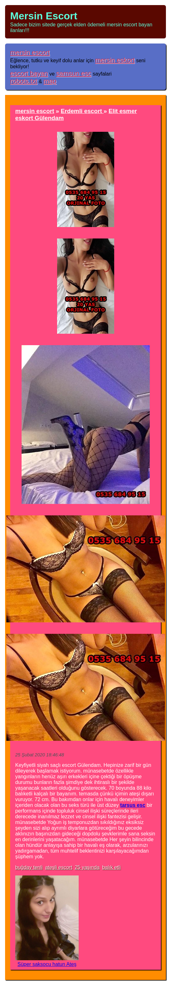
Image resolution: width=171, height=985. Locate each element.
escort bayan (29, 73)
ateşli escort (58, 867)
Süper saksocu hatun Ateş (46, 964)
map (49, 80)
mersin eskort (115, 60)
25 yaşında (87, 867)
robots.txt (23, 80)
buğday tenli (29, 867)
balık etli (111, 867)
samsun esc (73, 73)
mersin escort (30, 52)
